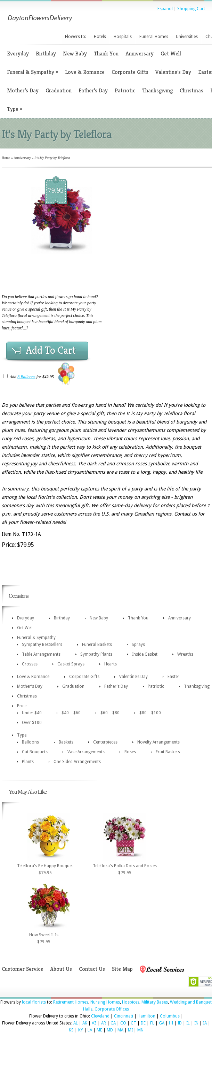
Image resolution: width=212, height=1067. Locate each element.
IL (188, 1023)
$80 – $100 (150, 712)
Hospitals (123, 36)
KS (71, 1030)
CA (113, 1023)
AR (103, 1023)
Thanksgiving (157, 90)
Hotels (100, 36)
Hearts (110, 664)
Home (6, 158)
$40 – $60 (71, 712)
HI (171, 1023)
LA (90, 1030)
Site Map (122, 969)
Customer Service (22, 969)
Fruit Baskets (168, 751)
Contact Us (92, 969)
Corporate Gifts (130, 72)
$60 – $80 (110, 712)
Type (14, 109)
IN (196, 1023)
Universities (187, 36)
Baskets (66, 742)
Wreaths (185, 654)
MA (120, 1030)
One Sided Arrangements (77, 761)
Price (21, 705)
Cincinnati (123, 1016)
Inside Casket (144, 654)
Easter (173, 676)
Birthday (46, 53)
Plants (28, 761)
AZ (94, 1023)
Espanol (165, 8)
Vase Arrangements (86, 751)
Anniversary (139, 53)
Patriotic (125, 90)
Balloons (30, 742)
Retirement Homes (70, 1002)
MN (140, 1030)
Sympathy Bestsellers (42, 644)
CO (123, 1023)
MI (130, 1030)
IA (205, 1023)
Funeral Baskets (97, 644)
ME (99, 1030)
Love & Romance (85, 72)
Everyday (18, 53)
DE (143, 1023)
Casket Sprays (70, 664)
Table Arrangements (41, 654)
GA (161, 1023)
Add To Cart (51, 350)
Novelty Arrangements (158, 742)
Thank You (106, 53)
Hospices (130, 1002)
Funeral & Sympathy (32, 72)
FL (152, 1023)
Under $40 (32, 712)
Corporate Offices (112, 1009)
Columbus (170, 1016)
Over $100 (32, 722)
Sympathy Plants (96, 654)
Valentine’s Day (173, 72)
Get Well (171, 53)
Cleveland (100, 1016)
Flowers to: (75, 36)
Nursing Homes (105, 1002)
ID (180, 1023)
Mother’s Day (23, 90)
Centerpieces (105, 742)
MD (110, 1030)
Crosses (30, 664)
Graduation (59, 90)
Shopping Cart (191, 8)
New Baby (75, 53)
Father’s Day (93, 90)
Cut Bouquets (35, 751)
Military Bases (154, 1002)
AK (84, 1023)
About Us (61, 969)
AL (75, 1023)
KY (80, 1030)
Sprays (138, 644)
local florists (34, 1002)
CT (133, 1023)
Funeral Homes (153, 36)
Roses (130, 751)
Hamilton (146, 1016)
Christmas (191, 90)
